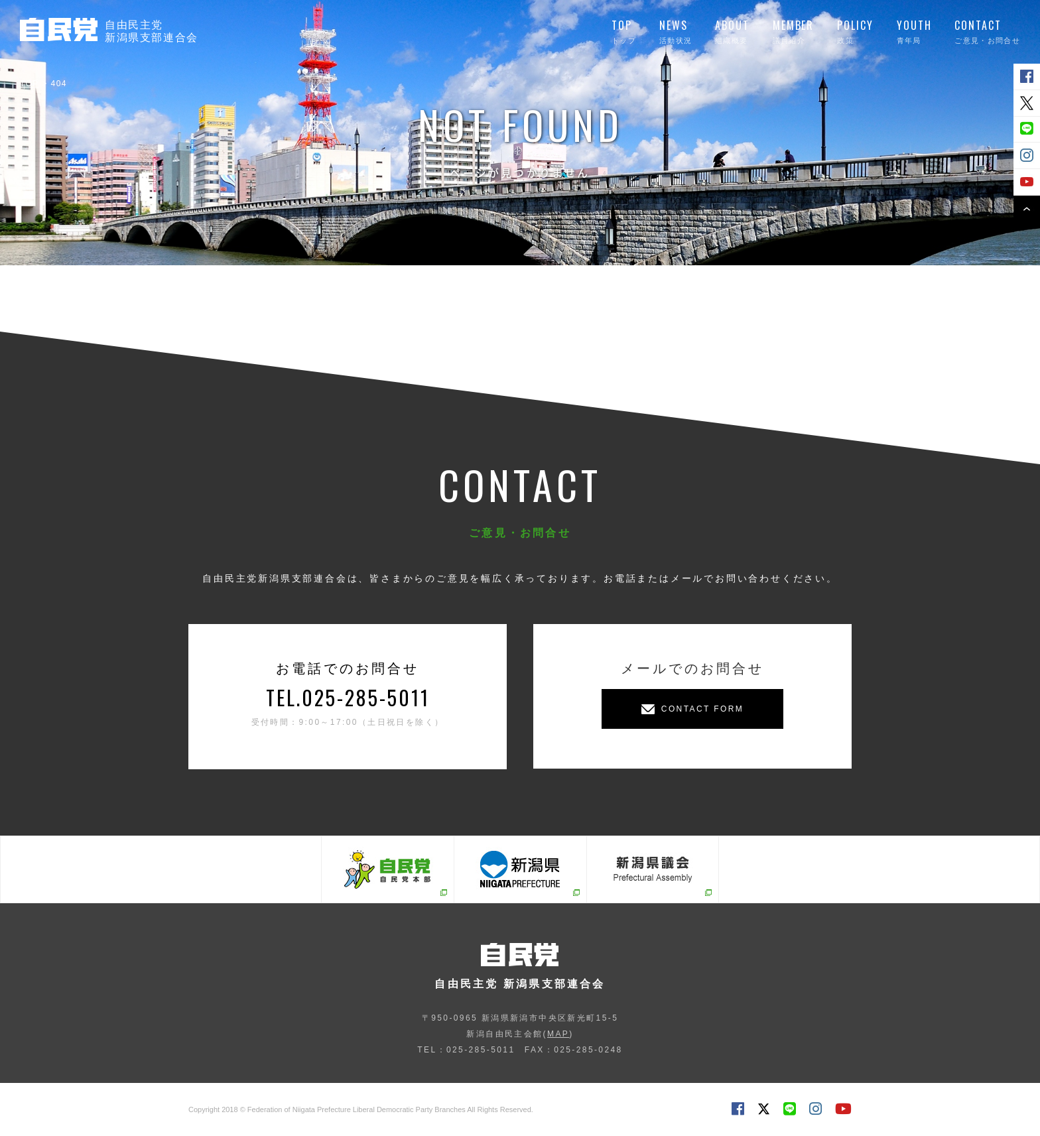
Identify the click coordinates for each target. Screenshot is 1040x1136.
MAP (558, 1034)
